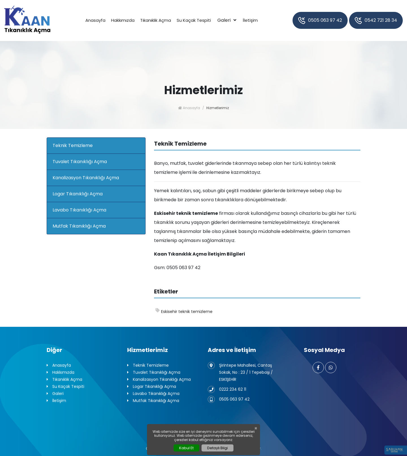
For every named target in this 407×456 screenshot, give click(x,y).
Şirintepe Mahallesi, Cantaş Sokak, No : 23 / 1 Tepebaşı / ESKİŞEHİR (240, 372)
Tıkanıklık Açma (155, 20)
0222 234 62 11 (227, 389)
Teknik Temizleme (73, 145)
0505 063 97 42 (320, 20)
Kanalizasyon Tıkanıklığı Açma (86, 177)
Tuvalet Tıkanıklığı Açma (80, 161)
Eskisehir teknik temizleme (184, 311)
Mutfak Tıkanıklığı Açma (79, 226)
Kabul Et (186, 448)
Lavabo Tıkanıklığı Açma (79, 210)
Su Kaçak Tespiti (194, 20)
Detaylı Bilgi (217, 448)
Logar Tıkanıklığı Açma (78, 194)
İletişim (250, 20)
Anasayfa (95, 20)
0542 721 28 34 (376, 20)
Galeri (224, 20)
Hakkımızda (123, 20)
